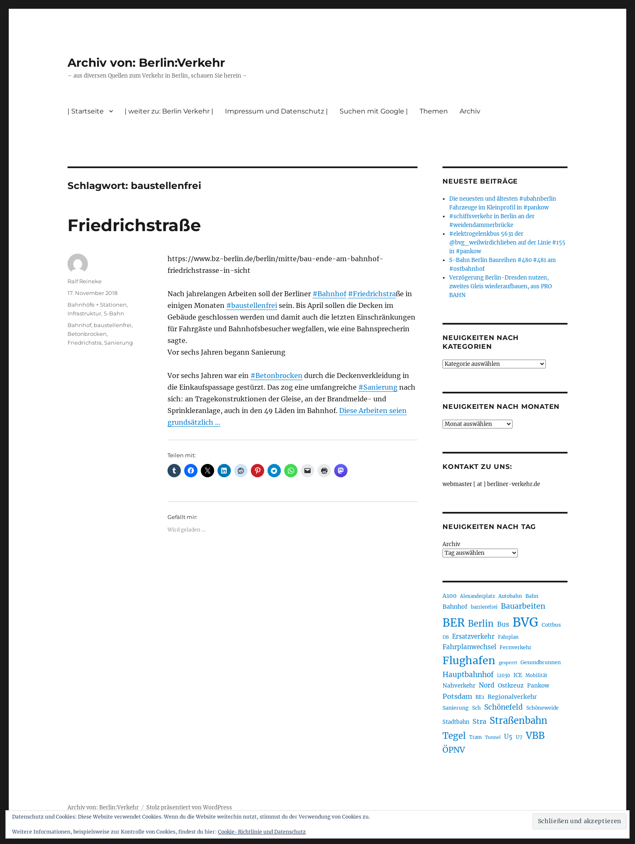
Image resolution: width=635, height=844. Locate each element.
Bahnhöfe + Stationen (97, 304)
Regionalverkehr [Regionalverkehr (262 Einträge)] (512, 696)
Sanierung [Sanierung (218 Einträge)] (455, 708)
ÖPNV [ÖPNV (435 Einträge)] (453, 750)
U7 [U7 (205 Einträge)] (519, 737)
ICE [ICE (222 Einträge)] (517, 675)
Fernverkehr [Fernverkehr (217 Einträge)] (516, 647)
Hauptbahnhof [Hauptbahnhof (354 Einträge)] (468, 674)
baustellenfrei (113, 325)
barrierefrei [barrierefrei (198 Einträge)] (484, 607)
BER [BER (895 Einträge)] (453, 623)
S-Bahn (114, 313)
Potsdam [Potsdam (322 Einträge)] (457, 696)
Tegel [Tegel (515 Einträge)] (454, 736)
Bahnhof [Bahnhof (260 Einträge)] (455, 606)
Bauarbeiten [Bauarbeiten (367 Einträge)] (523, 606)
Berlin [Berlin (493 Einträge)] (481, 623)
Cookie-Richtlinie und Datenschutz (262, 832)
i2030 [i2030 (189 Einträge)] (503, 675)
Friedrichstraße (134, 225)
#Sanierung (378, 387)
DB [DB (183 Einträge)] (445, 637)
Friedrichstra (85, 342)
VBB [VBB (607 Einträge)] (535, 735)
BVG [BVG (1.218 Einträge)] (525, 622)
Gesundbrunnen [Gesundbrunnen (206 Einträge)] (540, 662)
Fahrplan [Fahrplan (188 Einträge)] (508, 637)
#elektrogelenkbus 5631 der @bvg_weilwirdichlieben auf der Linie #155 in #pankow (507, 242)
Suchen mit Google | (374, 111)
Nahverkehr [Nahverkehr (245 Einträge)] (458, 685)
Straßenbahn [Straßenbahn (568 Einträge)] (519, 720)
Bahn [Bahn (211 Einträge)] (531, 596)
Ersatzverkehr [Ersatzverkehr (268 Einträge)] (473, 636)
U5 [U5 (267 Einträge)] (508, 737)
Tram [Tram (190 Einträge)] (475, 737)
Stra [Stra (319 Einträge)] (479, 721)
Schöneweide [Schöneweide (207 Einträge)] (542, 708)
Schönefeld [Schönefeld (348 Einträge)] (503, 707)
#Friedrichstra (372, 294)
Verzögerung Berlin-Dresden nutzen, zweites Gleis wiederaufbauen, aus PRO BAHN (500, 286)
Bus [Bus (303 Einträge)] (503, 624)
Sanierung (118, 342)
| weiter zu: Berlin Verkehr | (169, 111)
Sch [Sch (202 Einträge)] (476, 708)
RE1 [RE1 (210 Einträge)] (479, 697)
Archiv (470, 111)
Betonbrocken (87, 333)
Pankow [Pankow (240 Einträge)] (538, 685)
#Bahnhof (329, 294)
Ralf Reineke (85, 281)
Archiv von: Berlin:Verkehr (146, 62)
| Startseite (86, 111)
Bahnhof (79, 325)
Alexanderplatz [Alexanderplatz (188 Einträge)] (477, 596)
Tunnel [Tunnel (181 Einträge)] (493, 737)
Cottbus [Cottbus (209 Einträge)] (551, 625)
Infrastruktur (84, 313)
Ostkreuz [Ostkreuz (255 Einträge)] (511, 685)
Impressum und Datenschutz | (276, 111)
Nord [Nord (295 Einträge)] (487, 685)
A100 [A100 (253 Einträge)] (449, 596)
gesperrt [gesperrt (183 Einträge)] (508, 662)
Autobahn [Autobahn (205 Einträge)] (510, 596)
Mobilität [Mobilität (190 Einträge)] (536, 675)
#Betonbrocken (276, 375)
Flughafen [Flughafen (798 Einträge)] (468, 660)
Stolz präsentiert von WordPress (189, 807)
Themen (434, 111)
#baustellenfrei (251, 305)
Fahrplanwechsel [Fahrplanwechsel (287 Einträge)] (469, 647)
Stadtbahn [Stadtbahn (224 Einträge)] (455, 722)
